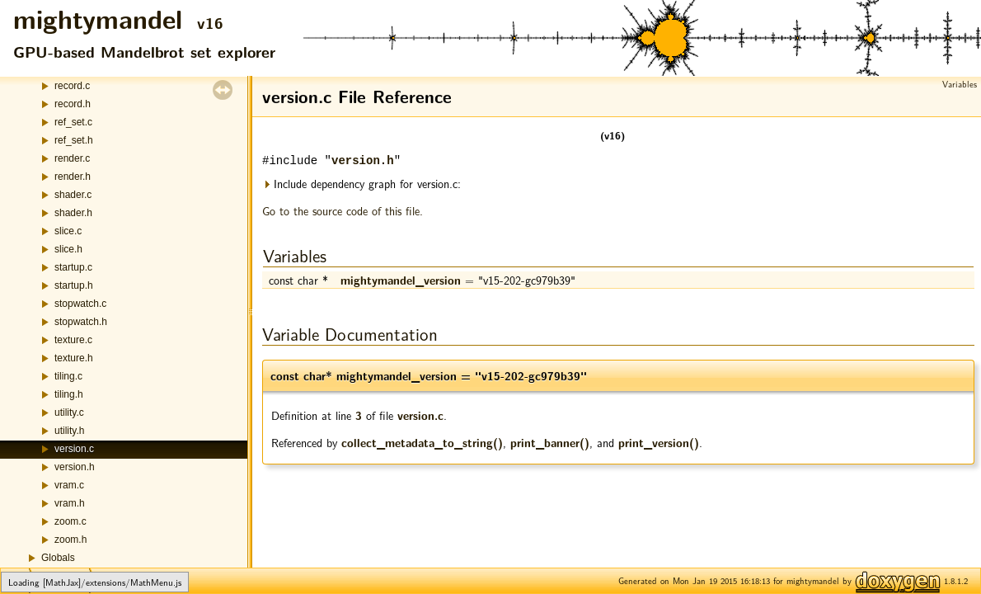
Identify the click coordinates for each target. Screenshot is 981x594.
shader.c (73, 194)
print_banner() (549, 442)
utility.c (69, 412)
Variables (959, 84)
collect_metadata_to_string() (422, 442)
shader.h (73, 213)
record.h (72, 104)
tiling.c (68, 376)
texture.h (73, 358)
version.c (74, 449)
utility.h (69, 430)
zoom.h (70, 539)
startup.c (73, 267)
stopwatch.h (80, 322)
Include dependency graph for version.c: (361, 183)
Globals (58, 557)
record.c (72, 86)
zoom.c (70, 521)
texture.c (73, 340)
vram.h (69, 503)
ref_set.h (73, 140)
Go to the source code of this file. (342, 210)
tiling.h (68, 394)
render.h (72, 176)
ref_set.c (73, 122)
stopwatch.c (80, 303)
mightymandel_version (400, 279)
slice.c (68, 231)
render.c (72, 158)
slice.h (68, 249)
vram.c (69, 485)
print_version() (658, 442)
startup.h (73, 285)
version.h (74, 467)
